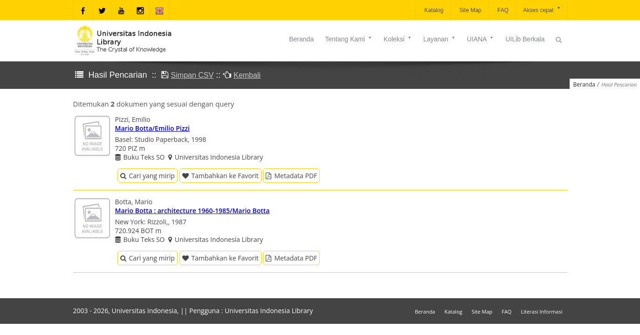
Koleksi (398, 39)
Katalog (433, 10)
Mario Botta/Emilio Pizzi (152, 128)
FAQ (502, 10)
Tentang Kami (348, 39)
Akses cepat (542, 9)
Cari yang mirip (147, 175)
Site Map (470, 10)
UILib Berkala (524, 39)
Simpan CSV (192, 75)
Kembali (247, 75)
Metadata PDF (291, 175)
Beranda (301, 39)
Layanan (439, 39)
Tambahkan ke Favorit (220, 175)
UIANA (481, 39)
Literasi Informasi (541, 311)
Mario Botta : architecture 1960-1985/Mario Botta (192, 210)
